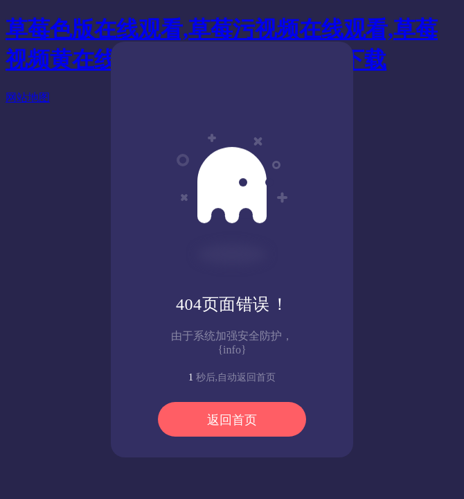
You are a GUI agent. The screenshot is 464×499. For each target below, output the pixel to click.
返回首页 (232, 420)
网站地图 (28, 97)
